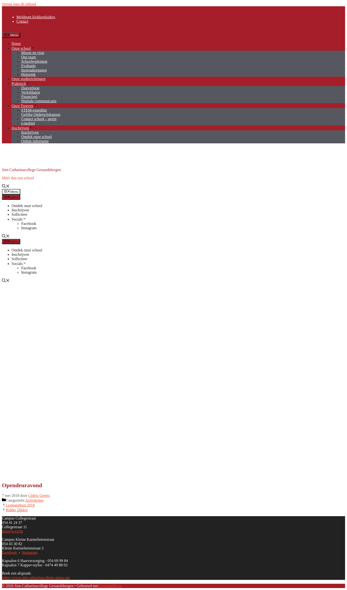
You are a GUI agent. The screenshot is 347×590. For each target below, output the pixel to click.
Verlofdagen (30, 92)
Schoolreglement (34, 61)
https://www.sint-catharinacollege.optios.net (36, 578)
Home (16, 44)
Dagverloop (30, 88)
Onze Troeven (24, 106)
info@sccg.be (12, 531)
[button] (6, 187)
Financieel (29, 97)
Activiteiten (34, 500)
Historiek (28, 74)
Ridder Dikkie (17, 510)
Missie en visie (32, 53)
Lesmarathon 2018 (20, 505)
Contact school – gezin (38, 119)
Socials (19, 219)
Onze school (23, 48)
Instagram (29, 228)
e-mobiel (28, 123)
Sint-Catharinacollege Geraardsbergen (31, 170)
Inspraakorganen (34, 70)
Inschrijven (22, 128)
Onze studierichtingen (29, 79)
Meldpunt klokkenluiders (35, 17)
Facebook (28, 224)
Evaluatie (28, 66)
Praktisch (21, 84)
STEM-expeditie (34, 110)
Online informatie (35, 141)
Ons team (28, 57)
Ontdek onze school (36, 137)
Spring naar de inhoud (19, 4)
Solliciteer (19, 214)
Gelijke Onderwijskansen (40, 114)
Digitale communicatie (38, 101)
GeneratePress (110, 586)
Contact (22, 21)
